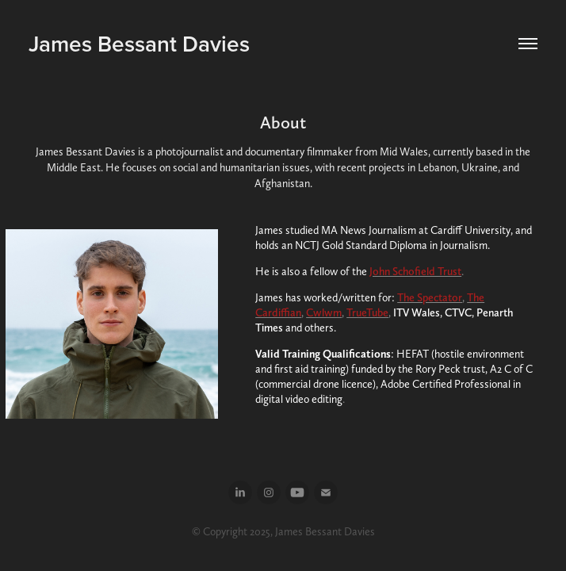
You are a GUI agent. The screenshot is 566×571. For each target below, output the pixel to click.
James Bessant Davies (139, 43)
